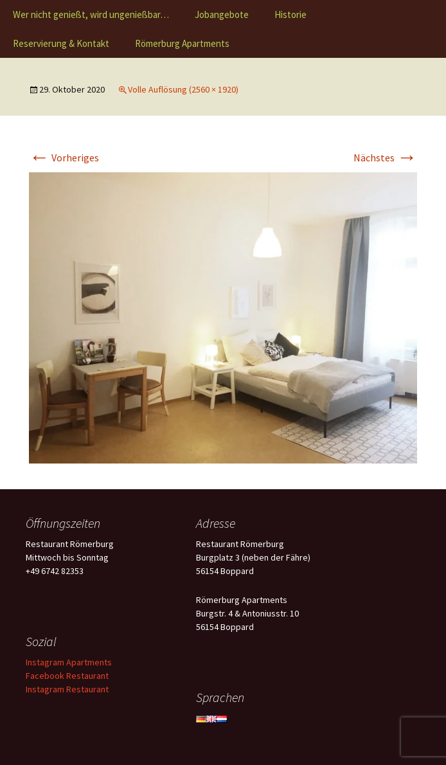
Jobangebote (222, 14)
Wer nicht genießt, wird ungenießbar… (91, 14)
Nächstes (385, 157)
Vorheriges (64, 157)
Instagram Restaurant (67, 689)
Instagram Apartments (69, 662)
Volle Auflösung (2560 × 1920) (183, 89)
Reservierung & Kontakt (61, 43)
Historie (290, 14)
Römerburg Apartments (182, 43)
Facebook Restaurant (67, 675)
